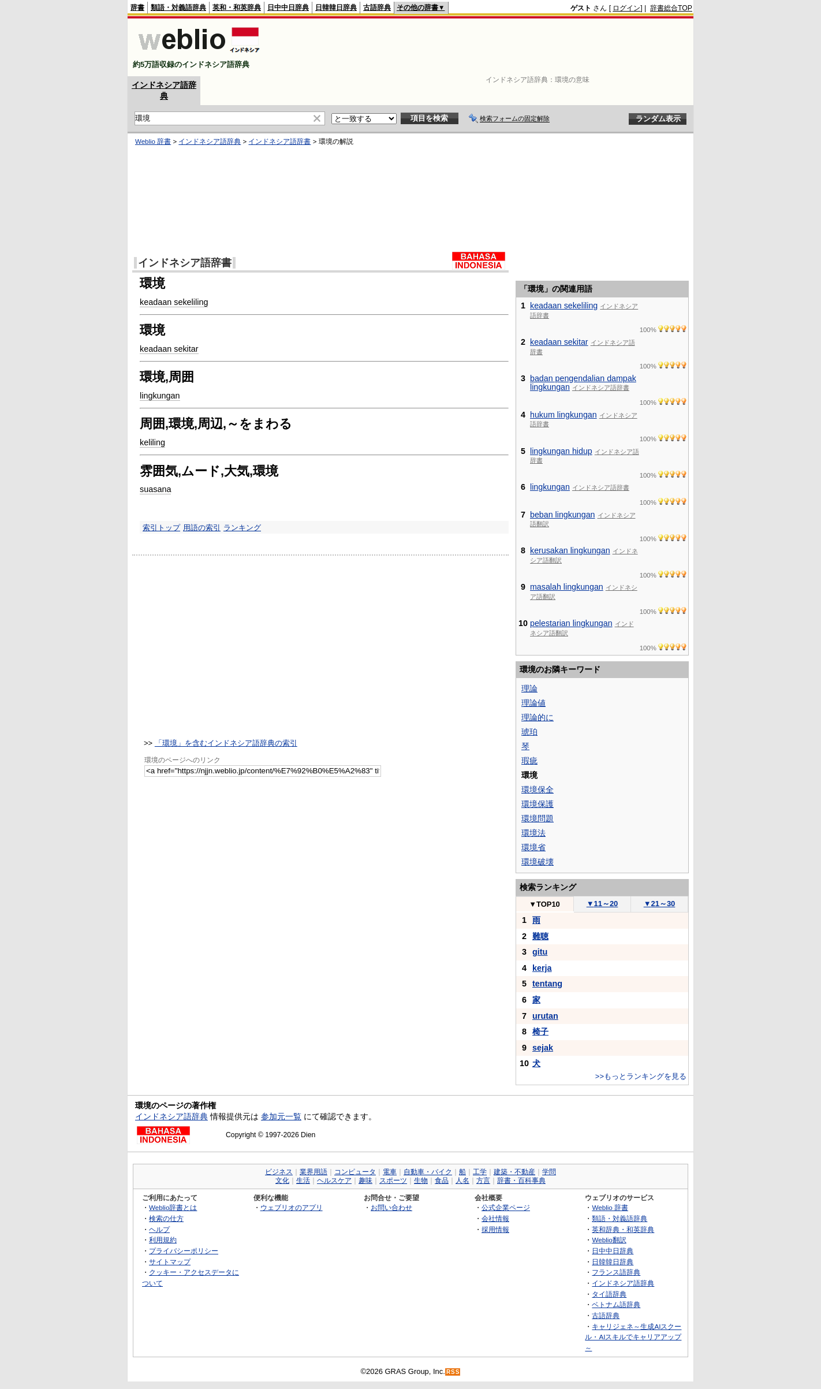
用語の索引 (202, 527)
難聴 (540, 936)
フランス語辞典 (616, 1272)
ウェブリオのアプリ (291, 1207)
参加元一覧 (281, 1116)
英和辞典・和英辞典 (623, 1229)
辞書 (137, 7)
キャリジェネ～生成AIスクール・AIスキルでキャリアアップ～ (633, 1337)
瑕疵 (529, 760)
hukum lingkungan (563, 414)
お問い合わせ (391, 1207)
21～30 (660, 903)
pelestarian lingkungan (571, 623)
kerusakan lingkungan (570, 550)
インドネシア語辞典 (209, 141)
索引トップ (161, 527)
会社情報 (495, 1218)
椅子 (540, 1031)
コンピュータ (355, 1171)
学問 (549, 1171)
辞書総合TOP (671, 8)
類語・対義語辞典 (178, 7)
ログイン (626, 8)
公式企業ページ (506, 1207)
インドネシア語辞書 (279, 141)
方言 (483, 1180)
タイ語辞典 (609, 1294)
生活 (303, 1180)
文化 (282, 1180)
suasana (155, 489)
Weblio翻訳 (609, 1239)
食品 (442, 1180)
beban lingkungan (562, 514)
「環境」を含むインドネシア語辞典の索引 (226, 743)
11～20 (602, 903)
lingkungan (160, 395)
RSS (453, 1372)
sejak (542, 1047)
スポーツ (393, 1180)
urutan (545, 1016)
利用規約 (163, 1239)
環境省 (533, 847)
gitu (539, 951)
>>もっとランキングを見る (640, 1076)
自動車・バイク (428, 1171)
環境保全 (537, 789)
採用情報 (495, 1229)
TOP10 (544, 904)
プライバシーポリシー (183, 1250)
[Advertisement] (482, 47)
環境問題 (537, 818)
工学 (480, 1171)
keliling (152, 442)
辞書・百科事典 (521, 1180)
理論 (529, 688)
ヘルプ (159, 1229)
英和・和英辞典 (236, 7)
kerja (542, 968)
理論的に (537, 717)
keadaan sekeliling (174, 302)
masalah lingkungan (566, 586)
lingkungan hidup (561, 451)
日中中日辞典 (288, 7)
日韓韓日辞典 (336, 7)
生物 (421, 1180)
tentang (547, 983)
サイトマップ (170, 1261)
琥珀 (529, 731)
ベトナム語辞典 (616, 1304)
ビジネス (279, 1171)
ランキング (242, 527)
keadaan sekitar (169, 348)
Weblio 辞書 (153, 141)
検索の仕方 (166, 1218)
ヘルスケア (334, 1180)
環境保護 (537, 804)
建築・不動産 (514, 1171)
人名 (462, 1180)
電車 (390, 1171)
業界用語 (313, 1171)
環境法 (533, 832)
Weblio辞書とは (173, 1207)
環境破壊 (537, 861)
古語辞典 (377, 7)
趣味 (365, 1180)
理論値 (533, 702)
